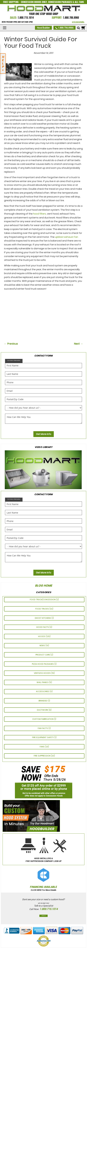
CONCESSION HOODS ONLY (34, 2)
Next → (78, 344)
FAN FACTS (43, 728)
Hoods (42, 636)
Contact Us (43, 915)
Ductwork (43, 710)
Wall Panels (43, 682)
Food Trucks (42, 608)
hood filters (39, 213)
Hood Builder (43, 27)
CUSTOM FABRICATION (43, 719)
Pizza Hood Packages (43, 664)
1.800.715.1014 (25, 17)
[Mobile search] (78, 28)
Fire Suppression (42, 755)
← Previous (11, 344)
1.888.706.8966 (71, 17)
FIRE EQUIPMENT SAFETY (43, 737)
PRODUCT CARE (42, 654)
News (43, 645)
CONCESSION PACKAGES (60, 2)
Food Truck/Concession (43, 599)
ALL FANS (79, 2)
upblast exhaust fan (66, 237)
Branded (43, 700)
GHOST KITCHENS (43, 618)
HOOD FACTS (42, 627)
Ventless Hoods (42, 673)
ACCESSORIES (43, 691)
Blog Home (43, 586)
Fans (42, 746)
